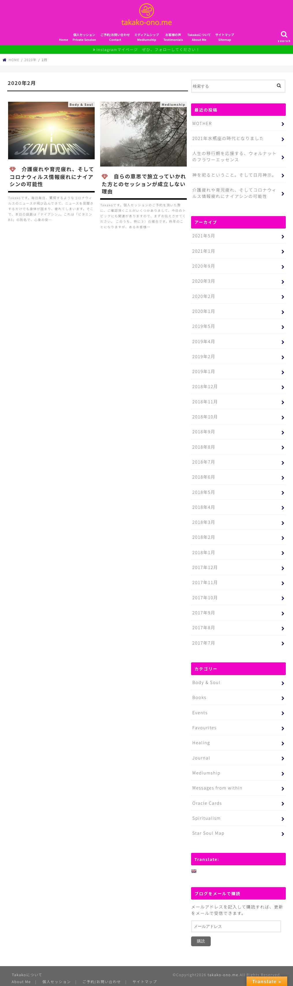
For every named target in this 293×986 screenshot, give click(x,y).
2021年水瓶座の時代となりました (227, 140)
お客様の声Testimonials (173, 39)
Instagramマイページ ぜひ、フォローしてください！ (148, 51)
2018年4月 (203, 502)
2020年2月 (203, 295)
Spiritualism (206, 808)
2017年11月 (205, 576)
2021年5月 (203, 236)
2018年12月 (205, 384)
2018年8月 (203, 443)
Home (63, 41)
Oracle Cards (206, 794)
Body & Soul (206, 675)
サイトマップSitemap (224, 39)
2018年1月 (203, 547)
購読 (201, 931)
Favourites (204, 720)
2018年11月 (205, 399)
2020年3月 (203, 280)
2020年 (31, 61)
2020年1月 (203, 310)
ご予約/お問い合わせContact (115, 39)
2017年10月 (205, 591)
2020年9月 (203, 265)
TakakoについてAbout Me (199, 39)
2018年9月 (203, 428)
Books (199, 690)
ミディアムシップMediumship (146, 39)
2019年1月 (203, 369)
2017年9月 (203, 606)
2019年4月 (203, 340)
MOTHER (202, 125)
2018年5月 (203, 488)
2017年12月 (205, 562)
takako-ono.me (222, 965)
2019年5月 (203, 325)
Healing (201, 734)
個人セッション (57, 971)
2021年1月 (203, 251)
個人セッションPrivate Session (84, 39)
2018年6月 (203, 473)
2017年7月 (203, 636)
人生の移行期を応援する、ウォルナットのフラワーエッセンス (236, 158)
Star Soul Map (208, 823)
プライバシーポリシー (61, 978)
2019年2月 (203, 354)
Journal (201, 749)
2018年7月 (203, 458)
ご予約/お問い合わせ (102, 971)
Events (199, 705)
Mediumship (206, 764)
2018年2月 (203, 532)
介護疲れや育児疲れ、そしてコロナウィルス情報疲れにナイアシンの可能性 (236, 193)
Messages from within (217, 779)
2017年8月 (203, 621)
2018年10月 (205, 414)
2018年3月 (203, 517)
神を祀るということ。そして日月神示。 (233, 176)
